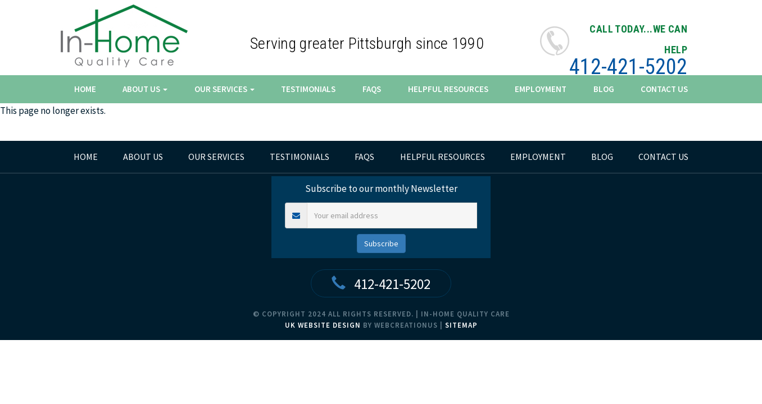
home (86, 156)
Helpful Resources (448, 89)
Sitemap (461, 325)
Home (85, 89)
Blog (603, 89)
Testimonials (308, 89)
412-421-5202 (628, 66)
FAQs (371, 89)
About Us (145, 89)
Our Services (224, 89)
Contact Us (664, 89)
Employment (540, 89)
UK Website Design (323, 325)
